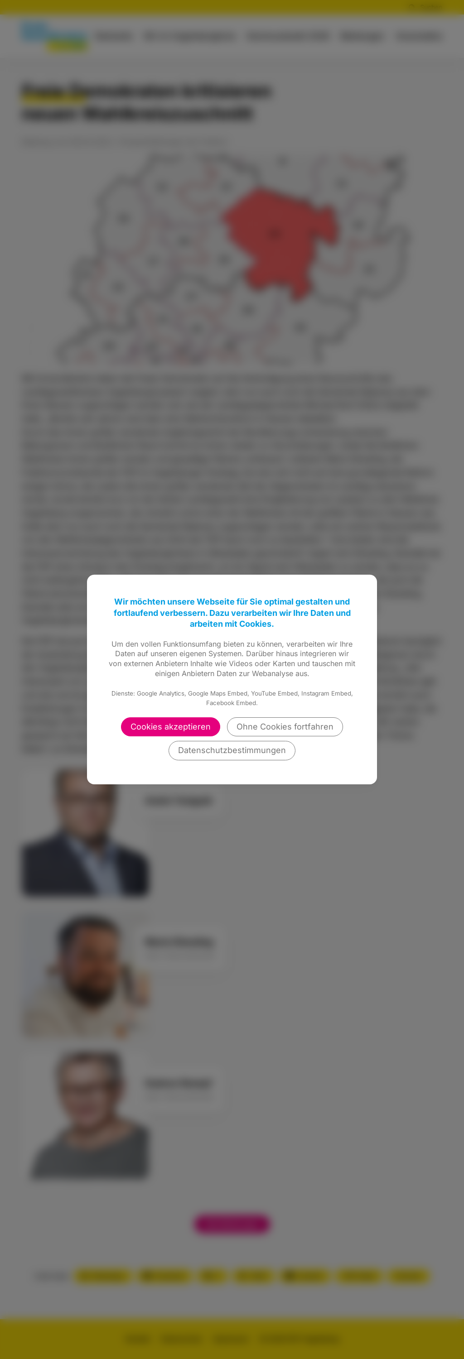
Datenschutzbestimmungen (232, 750)
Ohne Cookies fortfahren (285, 726)
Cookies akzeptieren (170, 726)
